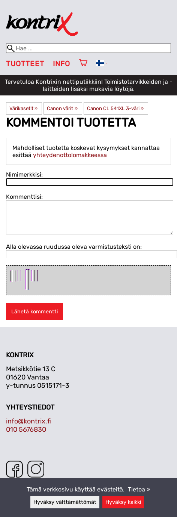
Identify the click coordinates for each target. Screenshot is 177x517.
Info (61, 63)
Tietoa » (139, 489)
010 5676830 (26, 429)
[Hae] (88, 48)
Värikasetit (23, 108)
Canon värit (62, 108)
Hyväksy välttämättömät (64, 502)
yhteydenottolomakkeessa (70, 155)
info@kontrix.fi (28, 421)
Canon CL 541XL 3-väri (115, 108)
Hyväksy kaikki (123, 502)
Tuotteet (25, 63)
